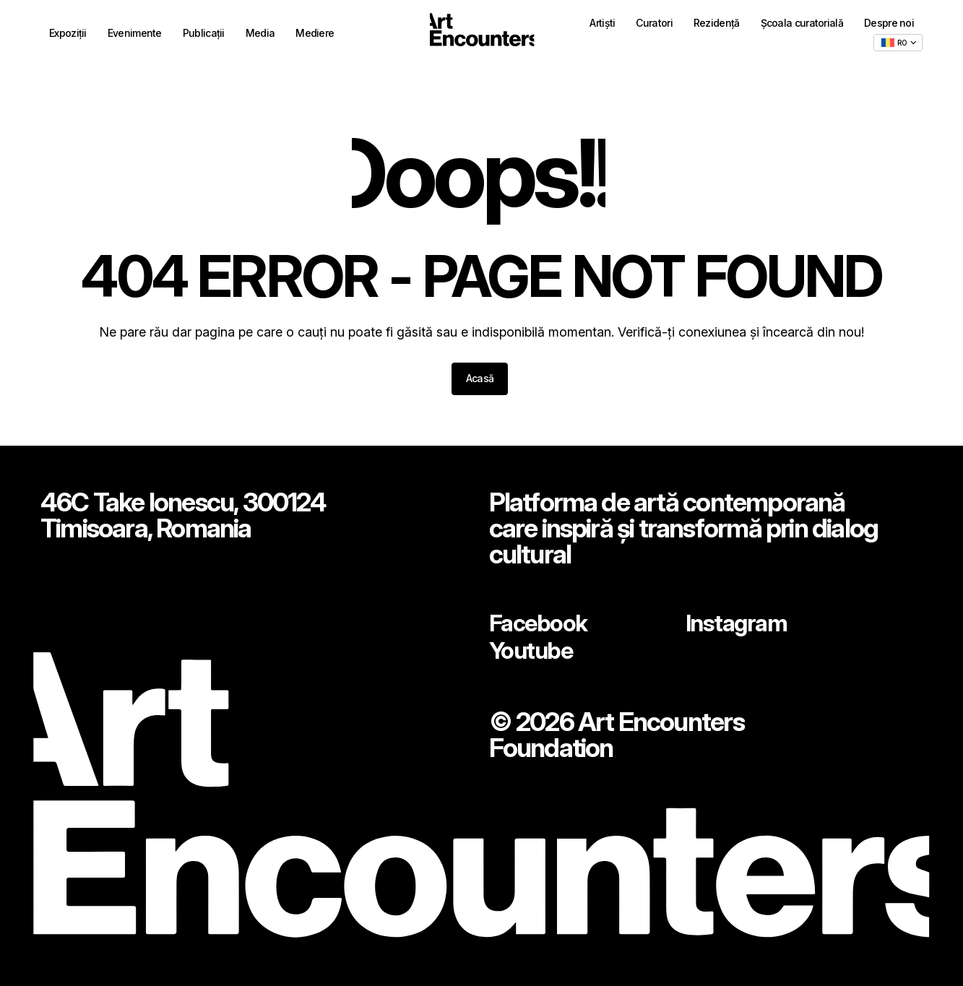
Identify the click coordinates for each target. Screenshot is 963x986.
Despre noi (889, 25)
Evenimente (135, 35)
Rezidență (717, 25)
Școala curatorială (802, 25)
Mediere (314, 35)
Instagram (741, 619)
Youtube (535, 649)
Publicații (204, 35)
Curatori (654, 25)
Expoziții (68, 35)
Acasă (480, 378)
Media (260, 35)
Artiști (602, 25)
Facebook (543, 619)
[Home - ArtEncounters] (482, 33)
